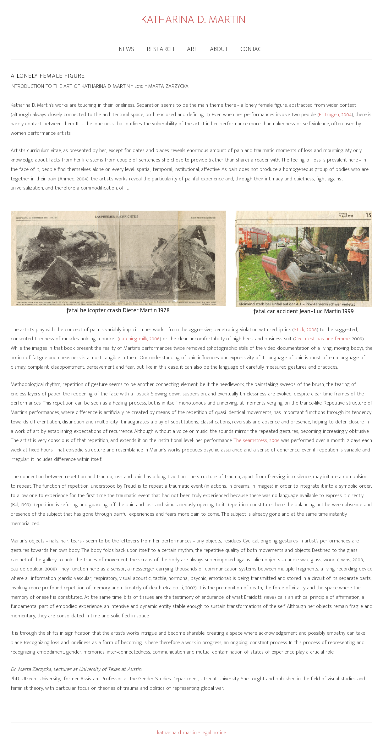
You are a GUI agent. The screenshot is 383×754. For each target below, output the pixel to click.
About (219, 49)
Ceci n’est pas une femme (322, 338)
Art (192, 49)
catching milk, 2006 (139, 338)
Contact (252, 49)
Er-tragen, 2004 (335, 114)
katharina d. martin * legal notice (191, 732)
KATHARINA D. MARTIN (193, 19)
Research (160, 49)
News (126, 49)
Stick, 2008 (305, 329)
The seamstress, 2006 (256, 440)
